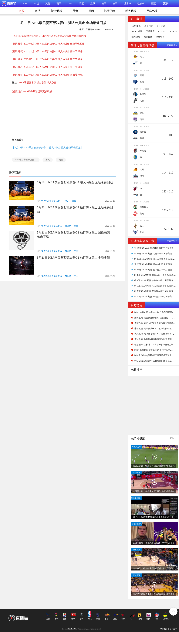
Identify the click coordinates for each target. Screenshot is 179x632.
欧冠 (81, 3)
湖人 (47, 160)
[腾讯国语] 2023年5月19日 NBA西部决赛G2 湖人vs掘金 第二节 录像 (47, 59)
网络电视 (152, 10)
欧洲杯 (141, 3)
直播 (37, 10)
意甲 (92, 3)
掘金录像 (41, 82)
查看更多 (171, 45)
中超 (36, 3)
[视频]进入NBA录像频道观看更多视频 (32, 91)
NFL (156, 619)
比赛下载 (109, 10)
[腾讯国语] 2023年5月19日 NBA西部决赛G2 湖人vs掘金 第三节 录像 (47, 67)
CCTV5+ (173, 31)
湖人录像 (51, 82)
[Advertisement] (50, 114)
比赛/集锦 (136, 26)
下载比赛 (150, 31)
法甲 (115, 3)
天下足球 (161, 26)
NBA (25, 3)
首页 (21, 11)
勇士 (76, 226)
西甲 (59, 3)
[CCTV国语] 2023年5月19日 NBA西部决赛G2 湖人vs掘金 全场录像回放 (49, 36)
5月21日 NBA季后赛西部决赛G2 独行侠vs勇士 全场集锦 (73, 257)
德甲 (103, 3)
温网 (140, 619)
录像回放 (148, 26)
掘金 (61, 160)
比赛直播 (148, 37)
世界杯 (127, 3)
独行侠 (68, 226)
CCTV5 (161, 31)
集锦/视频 (56, 10)
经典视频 (130, 10)
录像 (75, 10)
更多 (172, 438)
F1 (131, 619)
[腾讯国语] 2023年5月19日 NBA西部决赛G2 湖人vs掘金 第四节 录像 (47, 74)
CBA (70, 3)
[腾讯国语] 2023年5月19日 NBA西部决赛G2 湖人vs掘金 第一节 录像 (47, 51)
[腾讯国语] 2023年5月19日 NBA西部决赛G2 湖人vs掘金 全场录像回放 (48, 43)
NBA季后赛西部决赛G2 (26, 160)
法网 (148, 619)
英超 (47, 3)
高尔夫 (166, 619)
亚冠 (153, 3)
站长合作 (173, 629)
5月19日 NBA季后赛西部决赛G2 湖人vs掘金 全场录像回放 (75, 182)
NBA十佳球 (137, 31)
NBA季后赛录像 (27, 82)
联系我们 (164, 629)
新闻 (91, 10)
